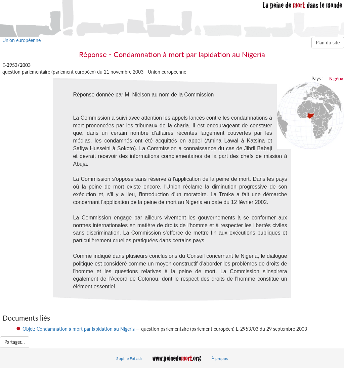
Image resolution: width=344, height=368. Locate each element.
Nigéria (336, 78)
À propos (220, 358)
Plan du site (328, 42)
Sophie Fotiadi (129, 358)
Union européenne (21, 40)
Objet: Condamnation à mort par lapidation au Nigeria (79, 329)
